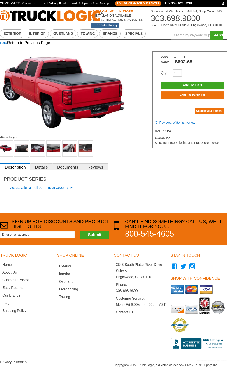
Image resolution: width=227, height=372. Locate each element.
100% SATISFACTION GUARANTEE (117, 19)
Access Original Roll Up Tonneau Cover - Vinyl (41, 187)
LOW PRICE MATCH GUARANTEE (138, 3)
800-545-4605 (149, 233)
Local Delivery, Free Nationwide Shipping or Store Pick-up (75, 3)
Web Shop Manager (220, 362)
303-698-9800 (127, 291)
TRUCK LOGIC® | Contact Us (17, 3)
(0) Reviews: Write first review (175, 123)
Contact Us (124, 312)
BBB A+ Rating (106, 25)
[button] (197, 35)
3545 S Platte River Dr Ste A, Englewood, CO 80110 (186, 25)
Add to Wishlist (192, 95)
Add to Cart (192, 85)
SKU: (159, 131)
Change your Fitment (209, 111)
